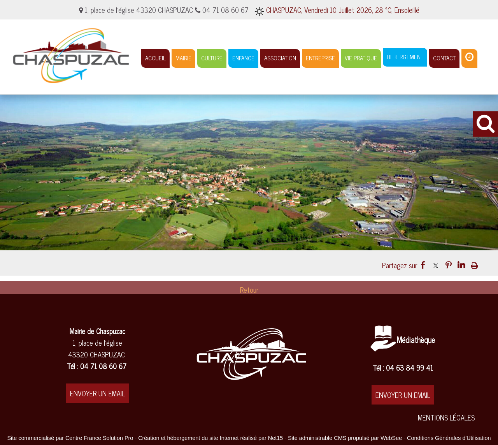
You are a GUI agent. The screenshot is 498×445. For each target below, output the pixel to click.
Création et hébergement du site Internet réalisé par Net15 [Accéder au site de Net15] (210, 438)
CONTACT (444, 58)
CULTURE (212, 58)
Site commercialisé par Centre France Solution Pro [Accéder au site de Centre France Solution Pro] (70, 438)
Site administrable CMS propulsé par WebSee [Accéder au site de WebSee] (345, 438)
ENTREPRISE (320, 58)
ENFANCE (243, 58)
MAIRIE (183, 58)
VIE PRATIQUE (361, 58)
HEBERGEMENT (405, 57)
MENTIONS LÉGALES (446, 417)
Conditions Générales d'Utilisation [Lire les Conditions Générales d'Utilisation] (449, 438)
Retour (249, 292)
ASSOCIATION (280, 58)
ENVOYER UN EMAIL (97, 393)
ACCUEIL (155, 58)
